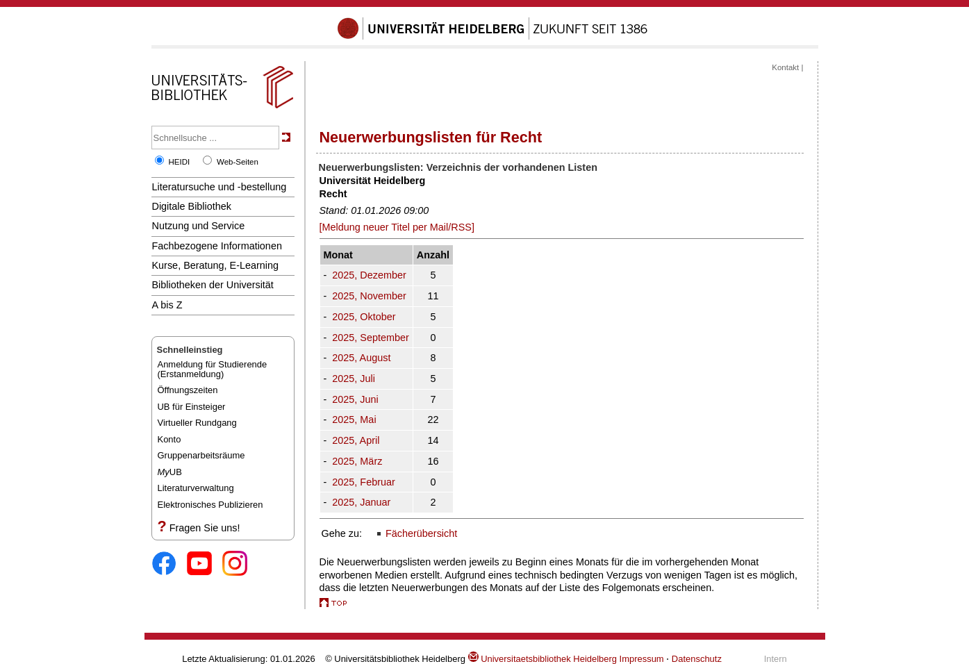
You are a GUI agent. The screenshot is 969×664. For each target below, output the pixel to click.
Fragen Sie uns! (204, 527)
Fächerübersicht (421, 533)
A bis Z (167, 304)
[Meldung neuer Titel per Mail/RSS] (397, 227)
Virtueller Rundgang (197, 422)
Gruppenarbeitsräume (201, 455)
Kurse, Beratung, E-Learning (215, 265)
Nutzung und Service (198, 225)
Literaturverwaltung (196, 488)
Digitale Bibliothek (192, 206)
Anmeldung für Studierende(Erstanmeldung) (212, 369)
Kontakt (785, 67)
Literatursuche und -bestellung (219, 186)
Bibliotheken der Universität (213, 284)
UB (170, 472)
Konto (169, 439)
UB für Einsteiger (192, 406)
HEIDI (179, 162)
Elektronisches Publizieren (210, 504)
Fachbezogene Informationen (217, 245)
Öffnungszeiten (188, 390)
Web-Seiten (237, 162)
